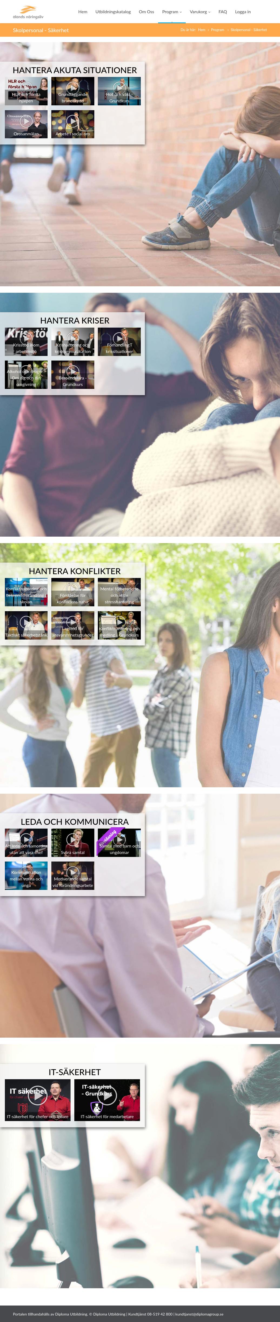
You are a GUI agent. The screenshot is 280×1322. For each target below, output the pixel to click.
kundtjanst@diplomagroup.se (199, 1314)
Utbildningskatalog (113, 11)
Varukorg (200, 11)
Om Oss (146, 11)
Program (172, 11)
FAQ (222, 11)
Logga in (243, 11)
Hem (83, 11)
